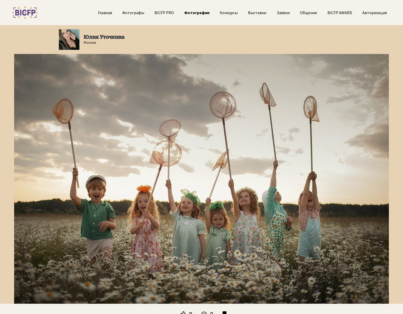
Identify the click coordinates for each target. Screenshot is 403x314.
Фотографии (196, 12)
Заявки (283, 12)
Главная (105, 12)
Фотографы (133, 12)
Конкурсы (229, 12)
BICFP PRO (164, 12)
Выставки (257, 12)
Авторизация (374, 12)
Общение (308, 12)
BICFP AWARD (339, 12)
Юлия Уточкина (104, 37)
